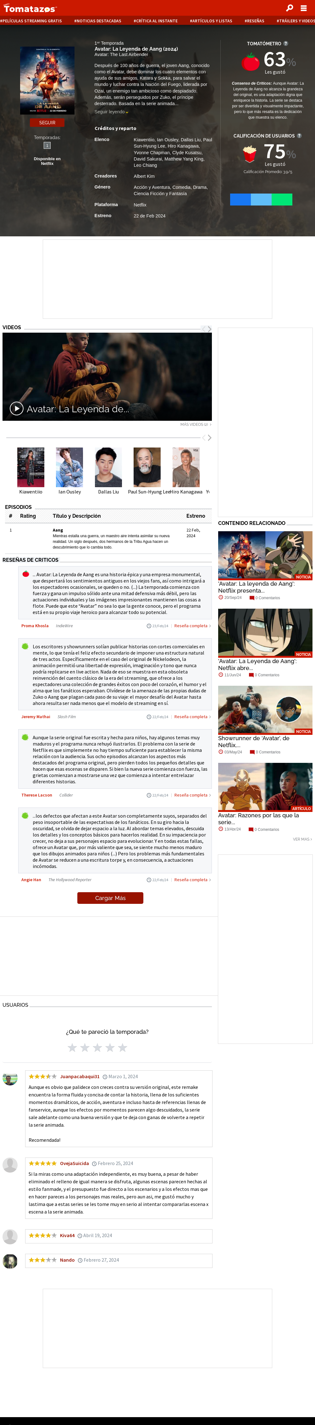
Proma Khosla (35, 625)
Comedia (182, 187)
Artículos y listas (212, 21)
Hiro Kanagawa (183, 146)
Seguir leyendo (110, 111)
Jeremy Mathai (35, 716)
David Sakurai (148, 158)
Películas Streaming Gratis (32, 21)
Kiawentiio (144, 139)
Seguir (47, 122)
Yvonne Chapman (152, 152)
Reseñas (255, 21)
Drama (200, 187)
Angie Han (31, 879)
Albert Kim (144, 176)
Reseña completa (190, 625)
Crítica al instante (157, 21)
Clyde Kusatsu (187, 152)
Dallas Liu (191, 139)
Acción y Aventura (152, 187)
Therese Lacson (36, 795)
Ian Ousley (167, 139)
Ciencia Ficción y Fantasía (160, 193)
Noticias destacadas (99, 21)
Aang (58, 530)
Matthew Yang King (183, 158)
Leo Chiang (145, 165)
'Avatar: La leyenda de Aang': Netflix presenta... (256, 587)
